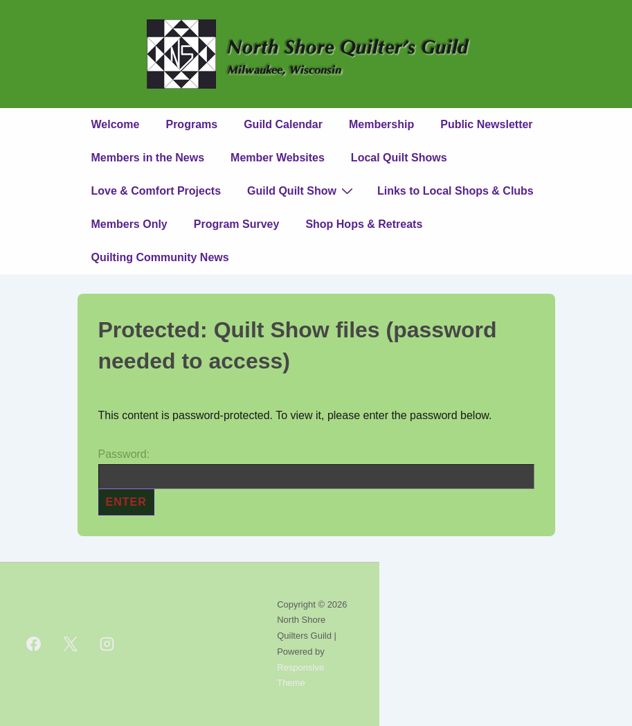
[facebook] (34, 644)
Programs (191, 124)
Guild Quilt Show (301, 190)
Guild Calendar (283, 124)
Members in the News (148, 157)
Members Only (129, 224)
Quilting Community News (160, 257)
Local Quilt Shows (399, 157)
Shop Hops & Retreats (363, 224)
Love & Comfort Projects (156, 191)
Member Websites (278, 157)
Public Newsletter (486, 124)
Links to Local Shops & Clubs (455, 191)
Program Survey (237, 224)
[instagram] (107, 644)
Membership (381, 124)
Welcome (115, 124)
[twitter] (70, 644)
